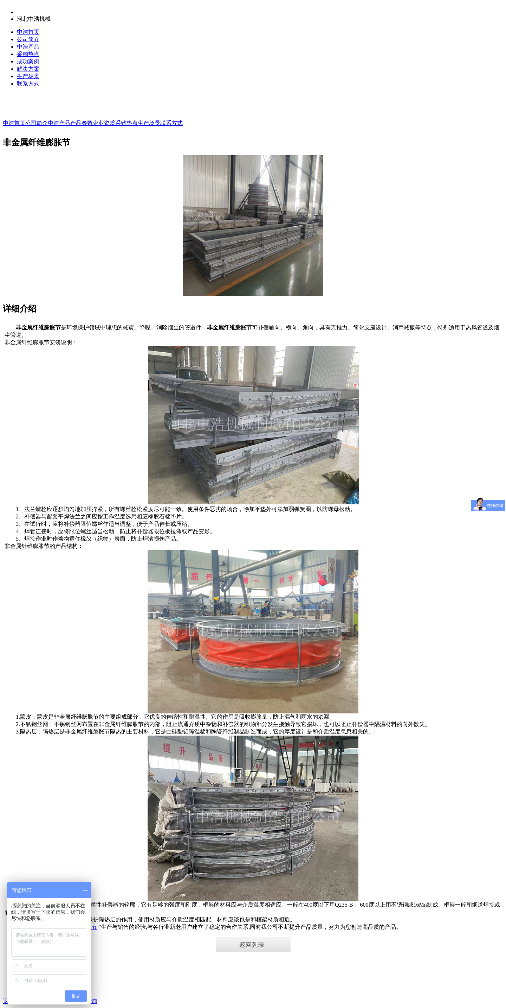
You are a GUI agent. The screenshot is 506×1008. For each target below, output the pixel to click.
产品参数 (81, 123)
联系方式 (28, 84)
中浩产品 (28, 47)
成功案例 (28, 61)
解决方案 (28, 69)
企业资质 (104, 123)
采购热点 (28, 54)
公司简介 (28, 39)
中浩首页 (28, 32)
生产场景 (28, 76)
